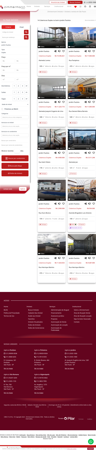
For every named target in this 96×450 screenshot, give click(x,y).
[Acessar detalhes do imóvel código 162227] (52, 223)
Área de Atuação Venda (82, 313)
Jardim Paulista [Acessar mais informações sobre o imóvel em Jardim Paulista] (44, 51)
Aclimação (22, 435)
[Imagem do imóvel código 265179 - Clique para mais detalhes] (52, 139)
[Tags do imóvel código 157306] (82, 47)
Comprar (8, 27)
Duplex (4, 52)
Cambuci (66, 437)
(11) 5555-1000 (71, 353)
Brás (48, 437)
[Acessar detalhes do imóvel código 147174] (52, 121)
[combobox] (14, 117)
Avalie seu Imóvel (34, 316)
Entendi (90, 449)
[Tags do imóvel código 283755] (82, 253)
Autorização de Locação (59, 325)
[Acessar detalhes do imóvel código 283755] (82, 278)
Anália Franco (82, 435)
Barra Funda (92, 435)
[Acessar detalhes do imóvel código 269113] (82, 225)
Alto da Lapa (51, 435)
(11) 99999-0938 (10, 353)
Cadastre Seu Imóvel (35, 313)
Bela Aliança (4, 437)
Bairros (4, 42)
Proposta (54, 319)
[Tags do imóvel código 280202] (82, 97)
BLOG (69, 6)
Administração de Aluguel (60, 310)
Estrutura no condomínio (9, 131)
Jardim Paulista (6, 45)
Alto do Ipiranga (72, 435)
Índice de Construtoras (36, 328)
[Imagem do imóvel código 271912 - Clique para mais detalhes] (52, 244)
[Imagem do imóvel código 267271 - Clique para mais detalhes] (52, 37)
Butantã (60, 437)
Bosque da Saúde (41, 437)
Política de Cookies (71, 449)
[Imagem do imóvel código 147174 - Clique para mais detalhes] (52, 88)
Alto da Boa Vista (41, 435)
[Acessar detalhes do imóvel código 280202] (82, 121)
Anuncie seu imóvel (58, 2)
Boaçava (24, 437)
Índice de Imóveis (34, 325)
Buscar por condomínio (15, 158)
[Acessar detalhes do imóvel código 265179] (52, 172)
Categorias (5, 113)
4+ (26, 86)
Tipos (3, 49)
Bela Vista (12, 437)
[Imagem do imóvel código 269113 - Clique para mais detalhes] (82, 190)
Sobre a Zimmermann (81, 310)
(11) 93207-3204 (10, 378)
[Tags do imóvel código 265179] (52, 148)
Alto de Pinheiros (61, 435)
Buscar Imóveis (75, 2)
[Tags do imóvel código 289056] (82, 148)
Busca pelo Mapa (15, 166)
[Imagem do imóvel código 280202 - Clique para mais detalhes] (82, 88)
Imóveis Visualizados (35, 322)
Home (29, 6)
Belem (18, 437)
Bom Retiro (31, 437)
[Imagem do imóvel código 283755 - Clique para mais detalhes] (82, 244)
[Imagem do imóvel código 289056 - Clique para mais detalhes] (82, 139)
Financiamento (56, 313)
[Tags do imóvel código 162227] (52, 199)
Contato (77, 322)
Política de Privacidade (12, 313)
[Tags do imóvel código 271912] (52, 253)
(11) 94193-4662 (41, 378)
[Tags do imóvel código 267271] (52, 47)
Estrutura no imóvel (8, 122)
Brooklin (53, 437)
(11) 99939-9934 (41, 353)
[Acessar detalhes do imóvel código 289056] (82, 172)
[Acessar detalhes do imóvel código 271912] (52, 277)
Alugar (22, 27)
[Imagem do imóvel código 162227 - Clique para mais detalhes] (52, 190)
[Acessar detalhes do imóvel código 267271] (52, 71)
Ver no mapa (8, 368)
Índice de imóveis (15, 173)
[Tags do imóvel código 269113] (82, 199)
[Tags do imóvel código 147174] (52, 97)
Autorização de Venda (58, 322)
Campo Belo (74, 437)
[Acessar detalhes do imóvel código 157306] (82, 71)
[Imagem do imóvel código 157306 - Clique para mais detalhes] (82, 37)
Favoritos (31, 319)
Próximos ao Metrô (11, 109)
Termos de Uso (9, 316)
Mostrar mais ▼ (48, 439)
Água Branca (31, 435)
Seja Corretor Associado (82, 319)
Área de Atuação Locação (83, 316)
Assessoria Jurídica (57, 316)
